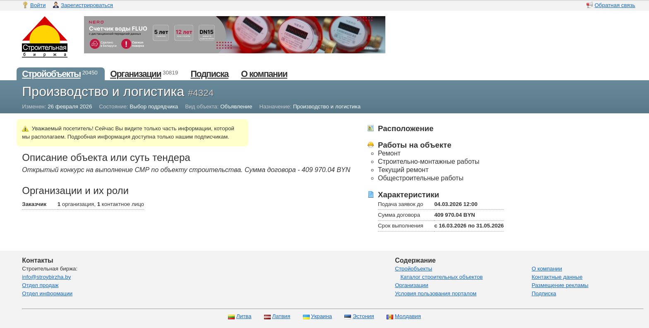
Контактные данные (556, 277)
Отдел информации (47, 293)
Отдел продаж (40, 285)
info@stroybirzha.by (46, 277)
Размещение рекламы (559, 285)
